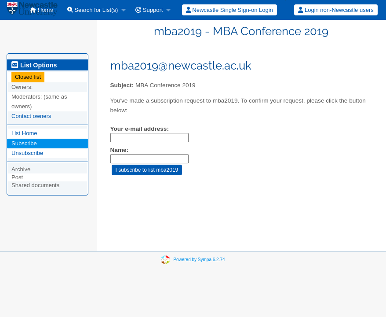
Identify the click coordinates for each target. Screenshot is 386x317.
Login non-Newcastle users (335, 10)
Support (149, 10)
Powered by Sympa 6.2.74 (199, 259)
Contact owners (31, 116)
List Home (24, 133)
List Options (34, 65)
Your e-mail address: (139, 128)
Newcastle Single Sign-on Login (229, 10)
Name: (119, 150)
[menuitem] (94, 10)
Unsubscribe (27, 153)
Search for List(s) (92, 10)
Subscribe (24, 143)
